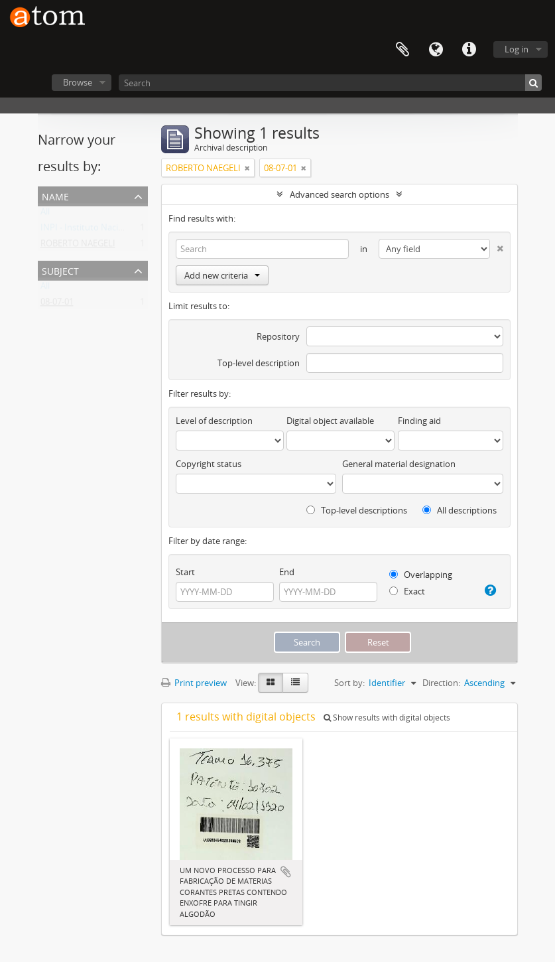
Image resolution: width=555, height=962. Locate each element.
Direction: (441, 683)
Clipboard (402, 49)
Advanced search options (339, 194)
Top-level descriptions (356, 510)
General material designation (399, 464)
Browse (77, 82)
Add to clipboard (285, 871)
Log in (516, 49)
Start (185, 572)
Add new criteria (222, 275)
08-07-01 (57, 304)
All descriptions (459, 510)
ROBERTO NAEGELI (77, 246)
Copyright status (208, 464)
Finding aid (419, 421)
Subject (60, 270)
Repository (278, 336)
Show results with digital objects (387, 717)
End (286, 572)
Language (435, 49)
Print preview (194, 683)
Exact (407, 591)
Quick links (468, 49)
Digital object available (330, 421)
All (45, 214)
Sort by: (349, 683)
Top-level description (258, 363)
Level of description (214, 421)
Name (55, 195)
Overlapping (420, 575)
